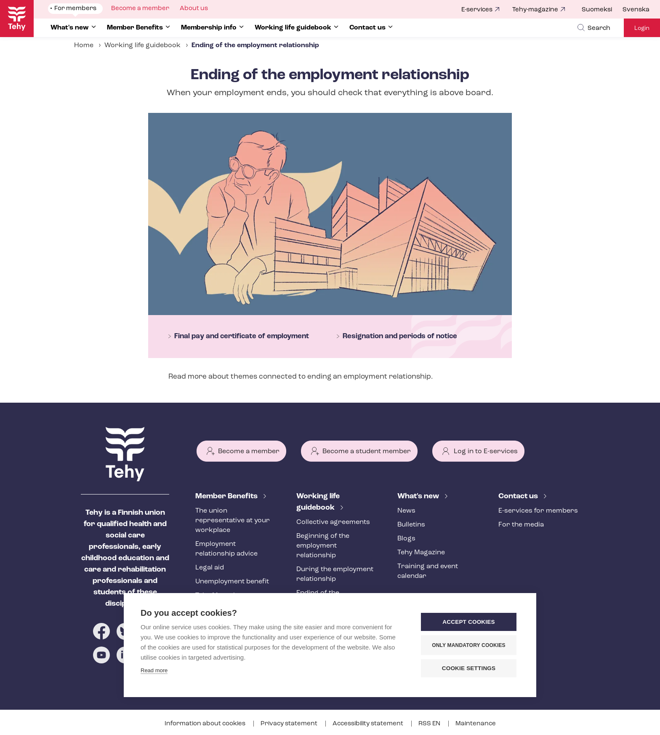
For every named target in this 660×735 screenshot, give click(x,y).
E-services (476, 10)
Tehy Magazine (421, 552)
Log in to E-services (486, 451)
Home (83, 45)
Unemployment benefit (232, 581)
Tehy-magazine (535, 10)
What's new (419, 496)
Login (641, 28)
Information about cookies (206, 724)
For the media (521, 524)
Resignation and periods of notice (400, 336)
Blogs (406, 538)
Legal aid (209, 567)
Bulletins (411, 524)
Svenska (636, 10)
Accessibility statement (369, 724)
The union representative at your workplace (232, 521)
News (406, 511)
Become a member (248, 451)
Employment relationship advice (226, 549)
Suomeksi (597, 10)
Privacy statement (290, 724)
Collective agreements (333, 522)
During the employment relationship (334, 574)
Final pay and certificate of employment (241, 336)
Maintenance (475, 724)
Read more (154, 670)
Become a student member (366, 451)
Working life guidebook (142, 45)
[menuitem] (602, 10)
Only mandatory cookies (469, 645)
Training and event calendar (427, 571)
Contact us (519, 496)
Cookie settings (469, 668)
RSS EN (430, 724)
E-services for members (538, 511)
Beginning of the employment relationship (322, 546)
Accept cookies (468, 622)
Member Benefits (227, 496)
